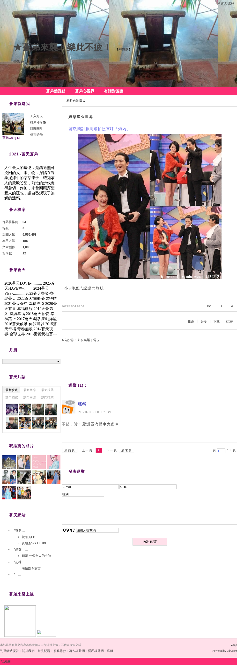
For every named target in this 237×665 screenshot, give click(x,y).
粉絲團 (6, 661)
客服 (110, 651)
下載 (216, 321)
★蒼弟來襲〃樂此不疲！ (62, 47)
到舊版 (123, 49)
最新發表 (11, 390)
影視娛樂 (83, 340)
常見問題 (44, 651)
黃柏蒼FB (28, 537)
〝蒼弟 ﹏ (19, 530)
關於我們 (28, 651)
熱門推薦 (47, 397)
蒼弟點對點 (55, 91)
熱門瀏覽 (11, 397)
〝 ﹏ (17, 574)
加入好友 (36, 116)
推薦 (191, 321)
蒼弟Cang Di (11, 138)
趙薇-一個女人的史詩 (36, 556)
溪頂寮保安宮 (31, 568)
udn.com (232, 650)
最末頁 (126, 450)
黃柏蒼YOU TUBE (34, 543)
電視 (96, 340)
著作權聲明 (77, 651)
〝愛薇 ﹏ (20, 549)
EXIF (229, 321)
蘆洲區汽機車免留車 (100, 424)
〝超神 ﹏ (20, 562)
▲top (233, 645)
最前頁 (69, 450)
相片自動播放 (76, 101)
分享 (204, 321)
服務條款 (59, 651)
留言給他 (36, 135)
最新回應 (29, 390)
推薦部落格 (38, 122)
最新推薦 (47, 390)
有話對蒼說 (113, 91)
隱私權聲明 (96, 651)
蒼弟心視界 (84, 91)
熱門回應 (29, 397)
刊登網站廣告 (9, 651)
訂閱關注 (36, 128)
